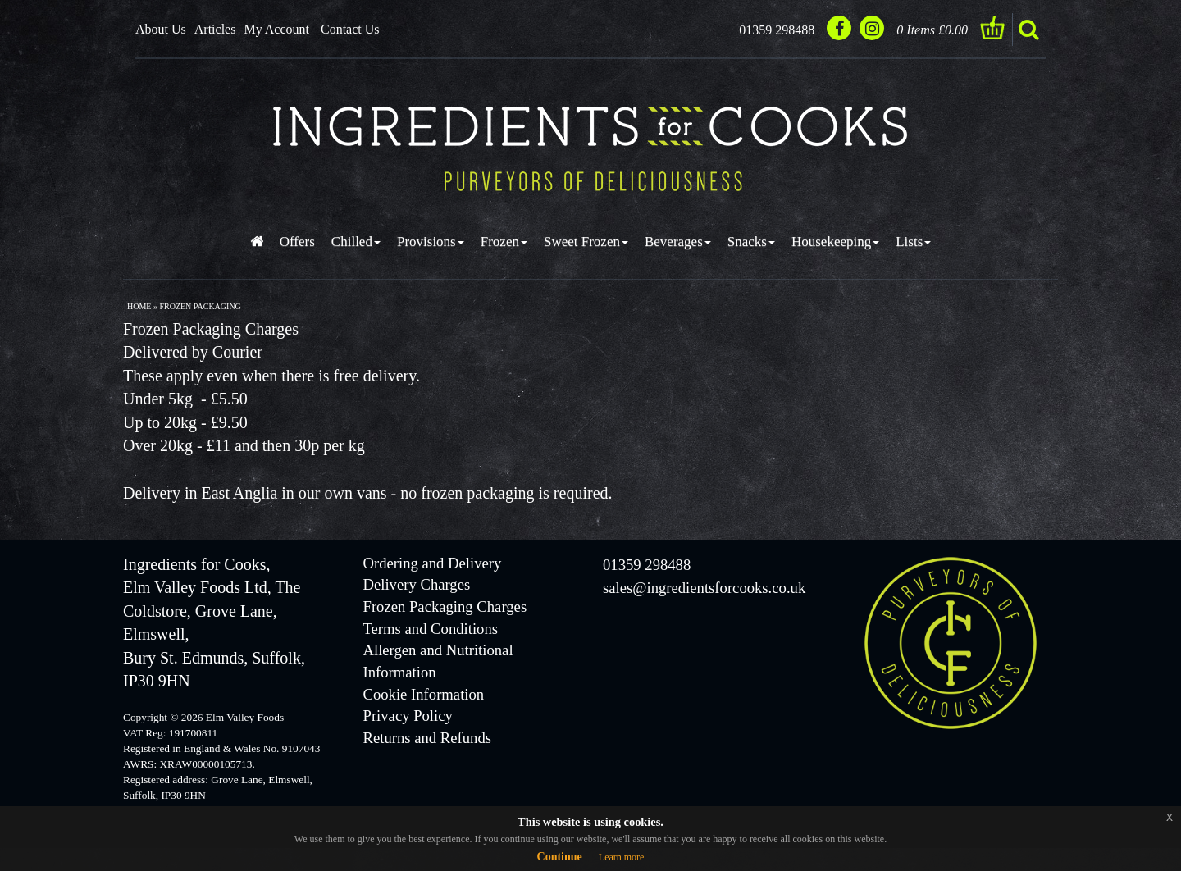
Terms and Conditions (431, 628)
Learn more (622, 857)
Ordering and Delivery (432, 563)
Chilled (356, 241)
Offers (297, 241)
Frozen (504, 241)
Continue (559, 856)
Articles (215, 29)
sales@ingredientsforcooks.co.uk (704, 587)
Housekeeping (835, 241)
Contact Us (350, 29)
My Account (276, 29)
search (1028, 29)
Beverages (678, 241)
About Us (160, 29)
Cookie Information (424, 694)
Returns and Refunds (427, 737)
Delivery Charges (417, 584)
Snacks (751, 241)
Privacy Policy (408, 715)
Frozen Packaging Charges (445, 606)
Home (139, 306)
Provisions (430, 241)
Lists (913, 241)
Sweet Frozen (586, 241)
